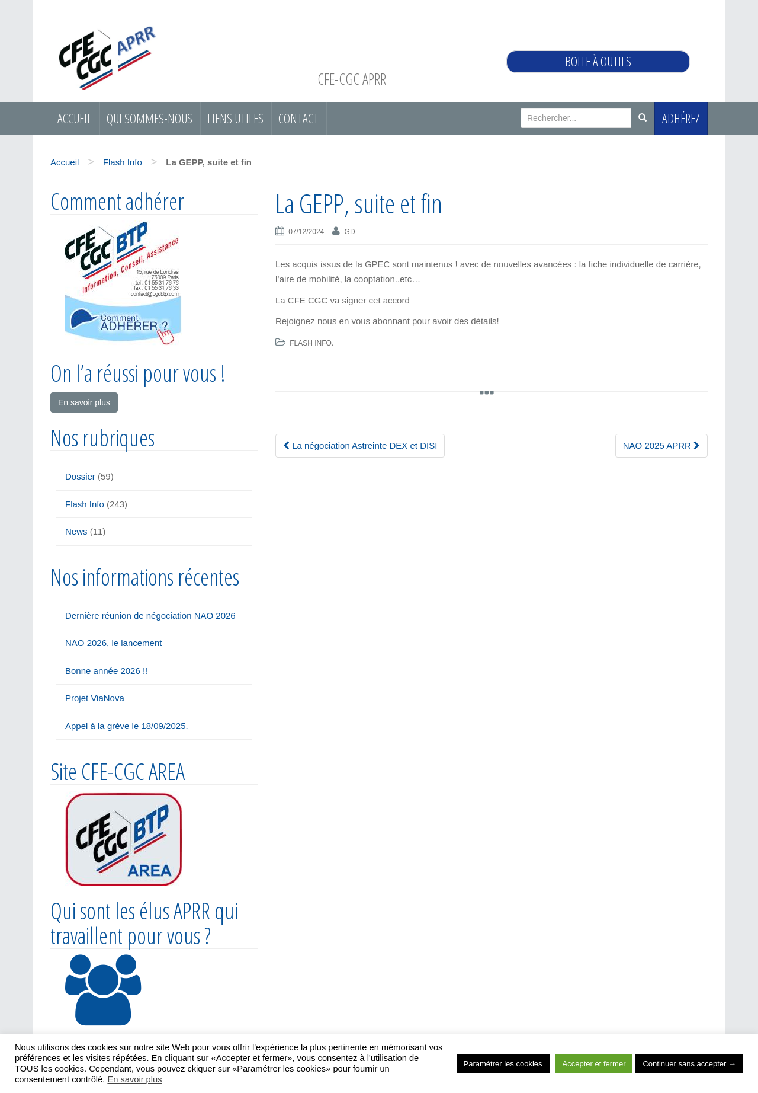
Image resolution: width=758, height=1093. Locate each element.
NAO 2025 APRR (661, 445)
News (76, 531)
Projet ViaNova (94, 698)
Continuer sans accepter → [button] (689, 1063)
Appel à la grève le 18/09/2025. (126, 726)
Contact (298, 118)
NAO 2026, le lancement (113, 643)
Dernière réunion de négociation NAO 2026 (150, 616)
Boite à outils (598, 61)
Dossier (80, 476)
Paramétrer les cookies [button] (503, 1063)
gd (350, 232)
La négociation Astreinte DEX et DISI (360, 445)
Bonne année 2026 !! (106, 671)
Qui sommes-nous (149, 118)
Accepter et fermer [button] (594, 1063)
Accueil (74, 118)
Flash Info (122, 162)
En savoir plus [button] (84, 402)
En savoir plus (134, 1079)
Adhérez (681, 118)
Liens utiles (235, 118)
